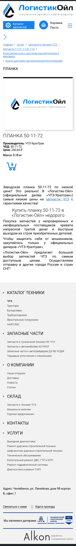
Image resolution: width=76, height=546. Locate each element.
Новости (12, 382)
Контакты (18, 423)
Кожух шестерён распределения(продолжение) (34, 60)
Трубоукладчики (17, 315)
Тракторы (13, 305)
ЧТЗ (9, 301)
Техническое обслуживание (24, 455)
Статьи (11, 387)
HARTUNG (13, 324)
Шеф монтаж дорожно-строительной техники (34, 450)
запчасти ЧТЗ (57, 199)
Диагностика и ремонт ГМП (24, 469)
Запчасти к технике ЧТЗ (42, 44)
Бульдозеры (14, 310)
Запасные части (25, 333)
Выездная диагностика (21, 441)
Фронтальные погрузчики (22, 319)
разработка (56, 536)
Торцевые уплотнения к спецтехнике (29, 355)
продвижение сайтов (63, 539)
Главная (8, 44)
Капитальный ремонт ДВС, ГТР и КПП (30, 460)
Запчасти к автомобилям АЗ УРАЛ (28, 346)
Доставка (13, 377)
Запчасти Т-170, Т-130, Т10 (18, 49)
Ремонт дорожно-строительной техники (31, 446)
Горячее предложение (20, 414)
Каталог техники (25, 292)
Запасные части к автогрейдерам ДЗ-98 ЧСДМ (35, 351)
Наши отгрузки (16, 373)
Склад (20, 44)
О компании (20, 364)
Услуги (15, 433)
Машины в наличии (19, 409)
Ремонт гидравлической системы (27, 464)
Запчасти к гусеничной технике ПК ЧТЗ (31, 341)
